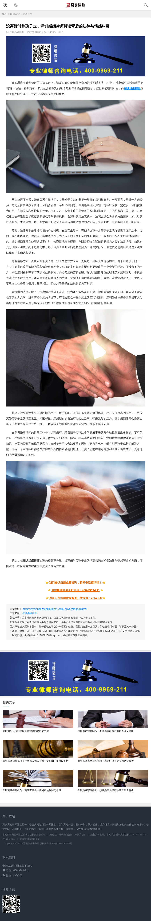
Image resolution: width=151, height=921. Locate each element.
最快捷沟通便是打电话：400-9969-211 (75, 590)
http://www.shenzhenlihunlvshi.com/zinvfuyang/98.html (54, 608)
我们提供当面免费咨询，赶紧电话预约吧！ (75, 582)
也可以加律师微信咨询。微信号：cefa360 (75, 598)
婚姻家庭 (15, 14)
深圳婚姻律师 (29, 613)
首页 (4, 14)
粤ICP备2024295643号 (60, 843)
